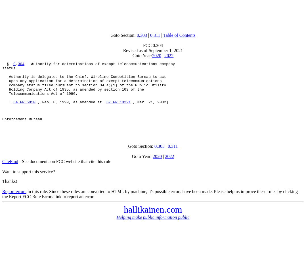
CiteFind (10, 175)
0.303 (142, 35)
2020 (156, 55)
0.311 (155, 35)
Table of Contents (179, 35)
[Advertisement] (153, 15)
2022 (168, 55)
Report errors (14, 205)
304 (21, 64)
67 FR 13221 (118, 110)
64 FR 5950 (24, 110)
